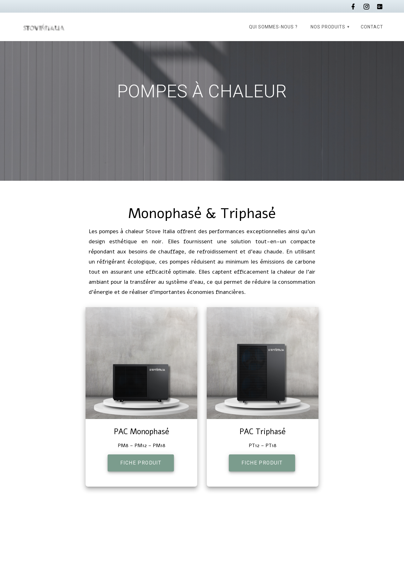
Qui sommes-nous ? (273, 26)
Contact (372, 26)
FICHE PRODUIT (140, 463)
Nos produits (328, 26)
